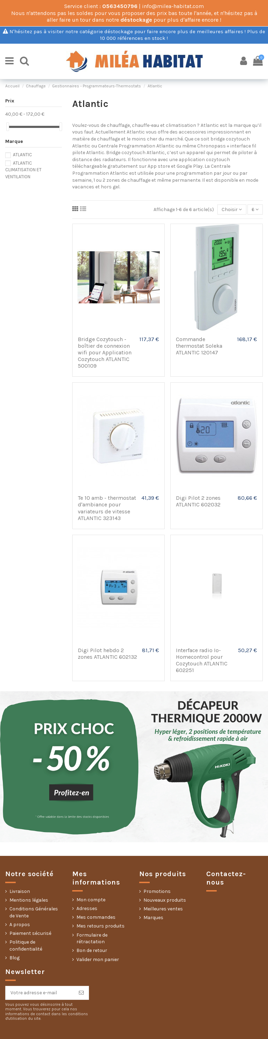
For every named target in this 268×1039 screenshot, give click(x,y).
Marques (153, 918)
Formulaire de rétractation (91, 938)
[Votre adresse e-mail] (40, 993)
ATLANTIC (22, 154)
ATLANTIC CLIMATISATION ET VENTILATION (23, 169)
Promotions (157, 891)
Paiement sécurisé (30, 933)
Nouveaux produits (164, 900)
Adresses (86, 908)
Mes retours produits (100, 926)
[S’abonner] (81, 993)
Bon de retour (91, 950)
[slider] (7, 126)
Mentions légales (28, 900)
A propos (19, 925)
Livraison (19, 891)
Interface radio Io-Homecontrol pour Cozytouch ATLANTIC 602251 (202, 660)
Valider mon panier (97, 959)
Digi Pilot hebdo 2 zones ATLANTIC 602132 (107, 653)
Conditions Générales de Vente (33, 912)
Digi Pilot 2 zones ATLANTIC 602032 (198, 501)
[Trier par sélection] (231, 209)
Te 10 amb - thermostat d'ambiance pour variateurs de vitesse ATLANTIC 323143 (107, 508)
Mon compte (90, 900)
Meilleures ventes (163, 909)
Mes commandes (96, 917)
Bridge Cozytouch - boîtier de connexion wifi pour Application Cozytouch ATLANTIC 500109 (105, 352)
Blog (14, 958)
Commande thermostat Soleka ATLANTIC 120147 (199, 346)
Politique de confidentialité (25, 945)
